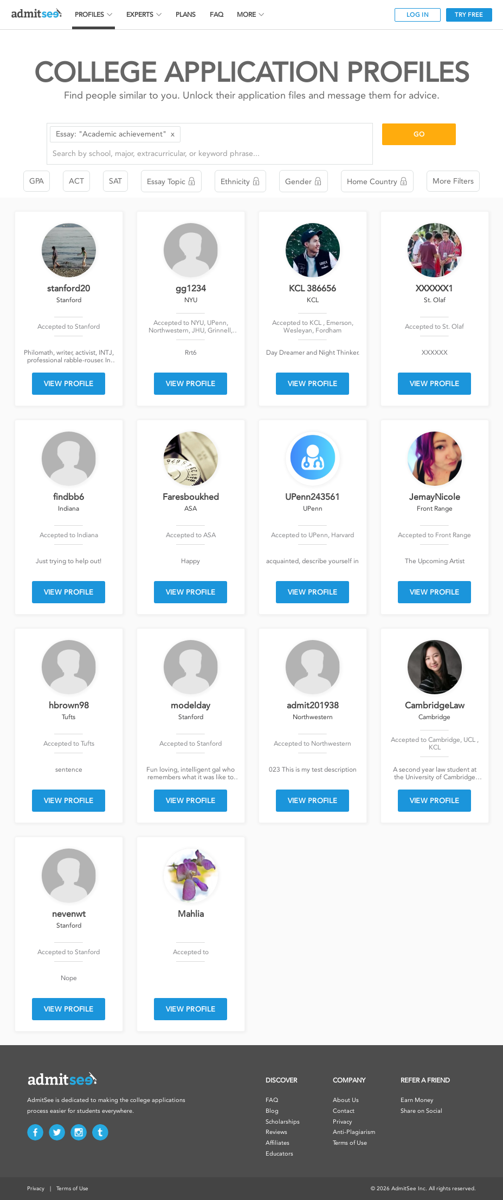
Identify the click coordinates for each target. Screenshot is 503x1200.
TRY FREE (469, 14)
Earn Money (417, 1100)
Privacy (342, 1121)
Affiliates (277, 1142)
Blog (272, 1110)
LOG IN (418, 14)
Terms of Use (350, 1142)
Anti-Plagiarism (354, 1132)
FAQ (216, 14)
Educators (279, 1153)
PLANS (186, 14)
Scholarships (283, 1121)
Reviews (276, 1132)
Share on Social (421, 1110)
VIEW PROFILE (69, 384)
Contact (343, 1110)
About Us (346, 1100)
